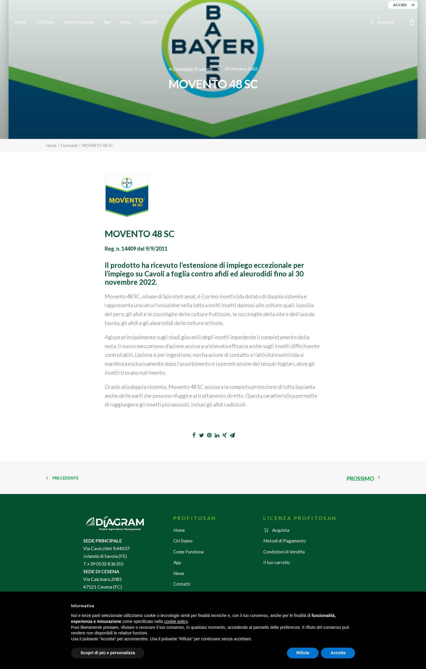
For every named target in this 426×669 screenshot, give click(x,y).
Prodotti (203, 68)
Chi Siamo (45, 22)
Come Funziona (79, 22)
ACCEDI (400, 5)
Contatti (148, 22)
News (125, 22)
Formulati (183, 68)
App (107, 22)
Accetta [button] (338, 652)
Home (20, 22)
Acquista (385, 22)
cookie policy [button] (176, 621)
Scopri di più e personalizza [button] (107, 652)
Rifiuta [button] (302, 652)
